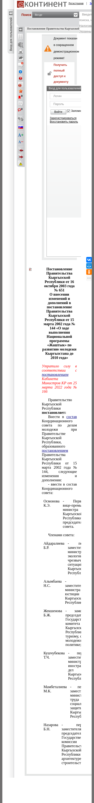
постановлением (55, 375)
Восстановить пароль (64, 121)
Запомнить (78, 111)
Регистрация (76, 3)
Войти (58, 111)
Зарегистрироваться (63, 118)
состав (72, 417)
